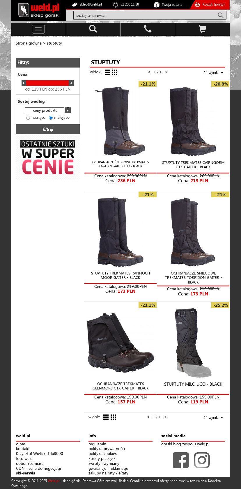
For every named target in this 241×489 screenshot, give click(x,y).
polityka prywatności (106, 448)
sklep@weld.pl (91, 4)
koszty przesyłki (102, 458)
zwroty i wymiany (103, 463)
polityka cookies (102, 453)
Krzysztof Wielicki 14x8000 (39, 453)
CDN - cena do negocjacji (38, 468)
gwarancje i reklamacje (108, 468)
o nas (21, 444)
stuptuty (54, 43)
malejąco (59, 117)
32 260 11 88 (129, 4)
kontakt (23, 448)
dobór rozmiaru (30, 463)
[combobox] (47, 110)
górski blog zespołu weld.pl (185, 444)
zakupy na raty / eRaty (108, 473)
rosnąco (35, 117)
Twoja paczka (172, 4)
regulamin (97, 444)
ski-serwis (25, 473)
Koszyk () (214, 4)
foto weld (24, 458)
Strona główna (29, 43)
